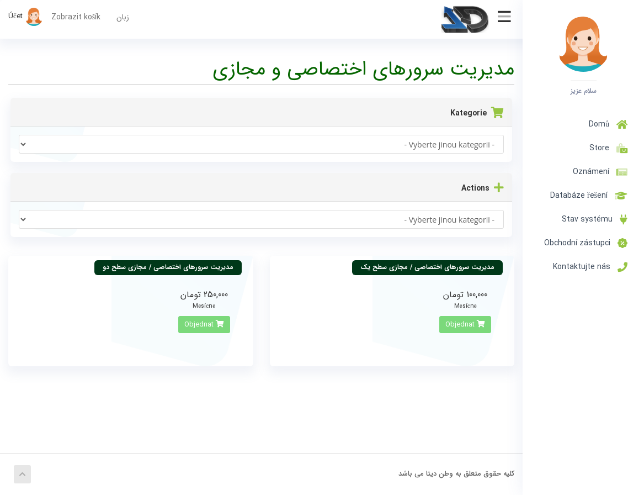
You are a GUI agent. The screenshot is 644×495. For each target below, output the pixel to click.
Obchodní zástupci (585, 243)
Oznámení (600, 172)
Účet (25, 16)
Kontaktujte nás (590, 267)
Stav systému (594, 219)
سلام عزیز (584, 91)
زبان (122, 17)
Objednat (465, 324)
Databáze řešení (588, 195)
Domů (608, 124)
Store (606, 148)
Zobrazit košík (75, 17)
